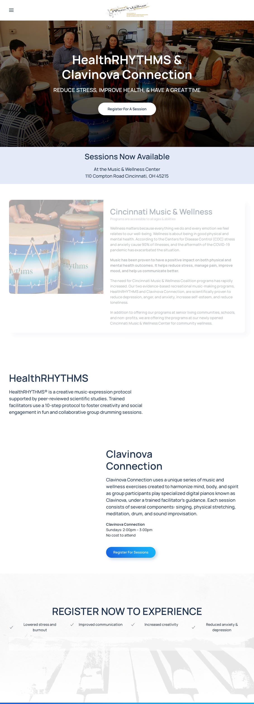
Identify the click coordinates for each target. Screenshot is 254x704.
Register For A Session (127, 108)
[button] (11, 10)
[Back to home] (127, 10)
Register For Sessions (130, 552)
